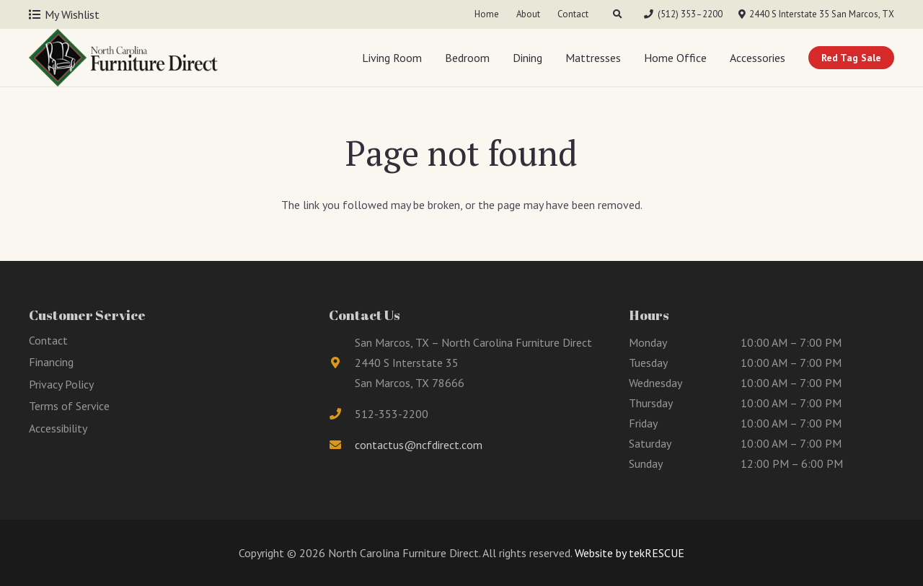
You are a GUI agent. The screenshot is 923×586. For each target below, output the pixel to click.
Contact (48, 340)
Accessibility (58, 428)
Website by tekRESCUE (628, 553)
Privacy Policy (61, 384)
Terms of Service (69, 406)
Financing (51, 362)
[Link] (123, 57)
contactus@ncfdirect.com (418, 445)
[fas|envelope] (342, 445)
